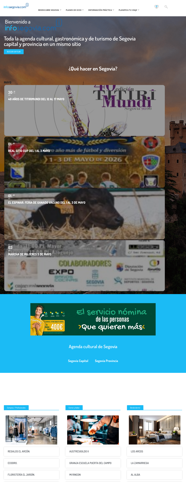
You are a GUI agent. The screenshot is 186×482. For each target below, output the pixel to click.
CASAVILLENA (138, 337)
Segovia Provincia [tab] (106, 212)
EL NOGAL (136, 349)
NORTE (73, 337)
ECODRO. (12, 314)
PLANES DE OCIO (75, 10)
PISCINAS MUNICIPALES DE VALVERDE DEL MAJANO (92, 351)
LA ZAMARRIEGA (140, 314)
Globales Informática (142, 479)
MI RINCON (75, 326)
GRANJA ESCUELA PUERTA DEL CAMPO (90, 314)
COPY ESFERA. (16, 349)
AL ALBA (135, 326)
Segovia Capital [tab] (78, 212)
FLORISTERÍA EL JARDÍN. (21, 326)
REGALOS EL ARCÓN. (19, 303)
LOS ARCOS (137, 303)
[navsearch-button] (166, 6)
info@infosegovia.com (161, 456)
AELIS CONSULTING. (18, 337)
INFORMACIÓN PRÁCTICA (101, 10)
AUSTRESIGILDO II (79, 303)
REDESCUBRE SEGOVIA (49, 10)
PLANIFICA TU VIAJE (129, 10)
